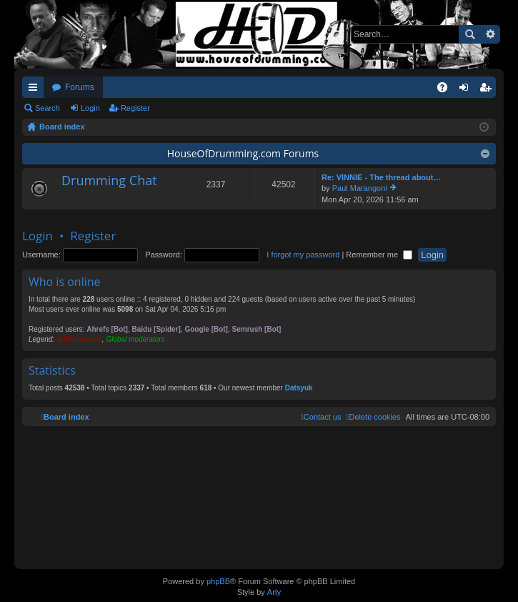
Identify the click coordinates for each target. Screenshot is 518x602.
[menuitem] (373, 417)
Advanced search (489, 34)
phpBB (218, 581)
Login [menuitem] (466, 90)
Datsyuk (299, 388)
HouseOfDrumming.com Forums (243, 153)
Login (90, 108)
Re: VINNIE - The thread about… (381, 177)
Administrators (79, 339)
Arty (274, 592)
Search (469, 34)
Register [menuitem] (488, 90)
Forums (79, 87)
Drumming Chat (109, 181)
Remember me (379, 254)
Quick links (36, 90)
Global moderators (135, 339)
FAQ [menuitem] (447, 90)
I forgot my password (303, 254)
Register (135, 108)
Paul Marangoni (359, 188)
